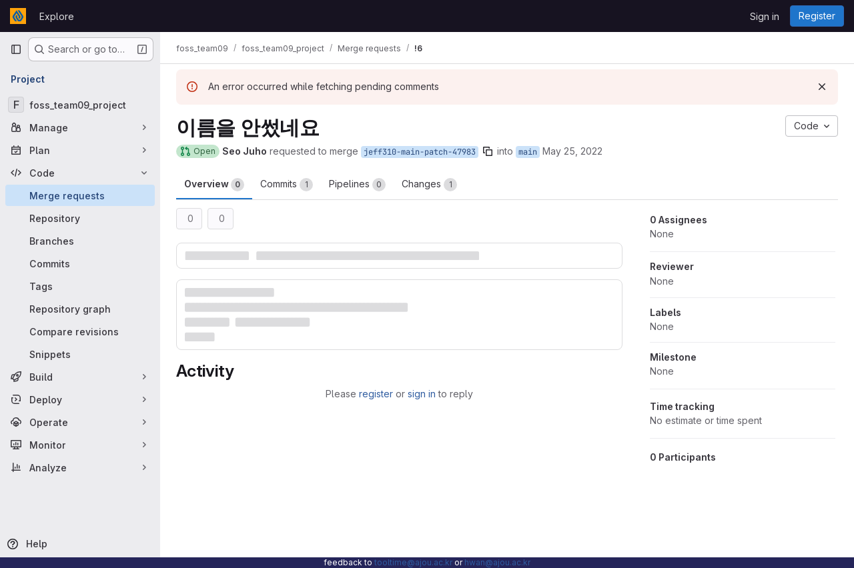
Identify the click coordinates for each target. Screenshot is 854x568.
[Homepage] (18, 16)
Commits (286, 184)
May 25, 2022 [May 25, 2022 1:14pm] (572, 151)
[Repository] (80, 218)
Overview (214, 184)
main (527, 152)
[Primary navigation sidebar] (16, 49)
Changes (429, 184)
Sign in (764, 16)
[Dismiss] (822, 87)
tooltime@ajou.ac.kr (413, 562)
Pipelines (357, 184)
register (376, 393)
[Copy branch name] (488, 151)
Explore (56, 16)
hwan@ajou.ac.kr (497, 562)
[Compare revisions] (80, 331)
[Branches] (80, 240)
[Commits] (80, 263)
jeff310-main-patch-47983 (420, 152)
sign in (422, 393)
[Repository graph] (80, 308)
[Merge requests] (80, 195)
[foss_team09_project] (80, 104)
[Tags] (80, 286)
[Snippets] (80, 354)
